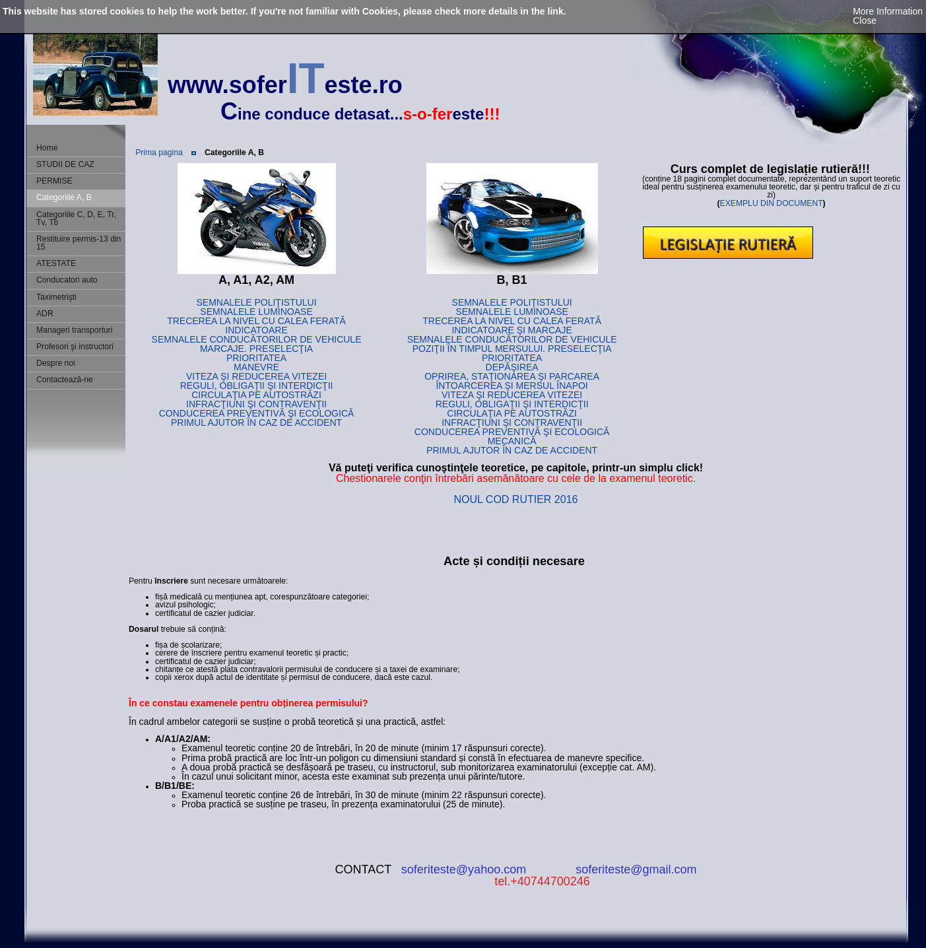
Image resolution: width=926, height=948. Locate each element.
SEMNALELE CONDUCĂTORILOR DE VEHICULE (257, 339)
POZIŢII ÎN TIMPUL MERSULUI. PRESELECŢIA (512, 348)
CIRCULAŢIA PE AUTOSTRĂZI (256, 394)
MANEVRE (256, 367)
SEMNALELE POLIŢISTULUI (257, 302)
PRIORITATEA (256, 358)
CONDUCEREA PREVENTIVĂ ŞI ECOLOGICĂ (256, 413)
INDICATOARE (256, 330)
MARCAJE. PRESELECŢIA (256, 348)
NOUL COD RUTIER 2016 (516, 499)
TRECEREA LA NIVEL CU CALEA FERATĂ (256, 321)
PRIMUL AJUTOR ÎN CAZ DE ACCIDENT (256, 422)
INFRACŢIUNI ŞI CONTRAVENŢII (256, 404)
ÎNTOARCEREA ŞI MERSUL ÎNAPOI (511, 385)
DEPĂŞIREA (512, 367)
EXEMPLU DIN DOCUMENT (771, 203)
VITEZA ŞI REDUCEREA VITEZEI (256, 376)
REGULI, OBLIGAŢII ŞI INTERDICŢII (256, 385)
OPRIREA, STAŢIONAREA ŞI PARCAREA (511, 376)
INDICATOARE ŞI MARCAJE (511, 330)
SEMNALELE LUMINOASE (256, 311)
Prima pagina (159, 152)
